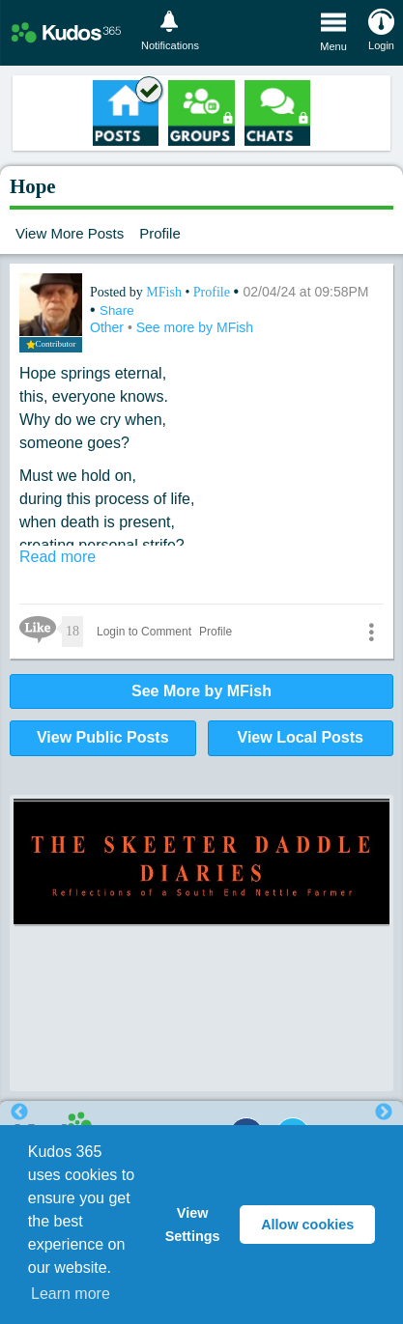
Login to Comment (144, 631)
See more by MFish (194, 327)
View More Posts (69, 233)
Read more (57, 557)
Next (383, 1112)
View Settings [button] (192, 1224)
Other (109, 327)
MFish (165, 292)
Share (117, 310)
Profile (160, 233)
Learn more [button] (70, 1293)
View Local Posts (300, 737)
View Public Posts (103, 737)
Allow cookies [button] (307, 1224)
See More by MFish (201, 691)
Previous (19, 1112)
